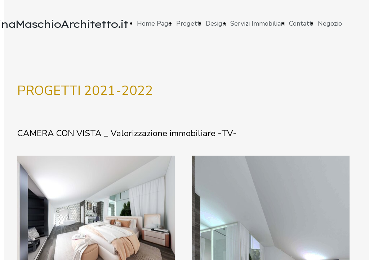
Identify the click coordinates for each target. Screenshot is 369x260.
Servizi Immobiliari (257, 23)
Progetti (188, 23)
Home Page (154, 23)
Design (216, 23)
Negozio (330, 23)
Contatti (301, 23)
